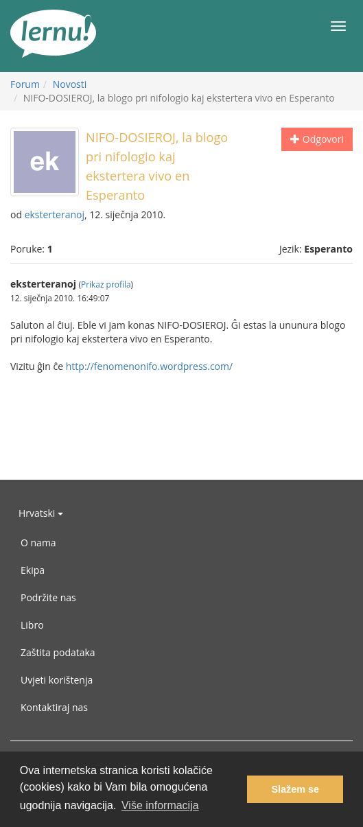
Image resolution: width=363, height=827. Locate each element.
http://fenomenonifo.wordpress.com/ (149, 366)
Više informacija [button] (160, 805)
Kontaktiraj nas (54, 707)
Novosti (70, 84)
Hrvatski (41, 513)
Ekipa (33, 569)
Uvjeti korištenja (57, 679)
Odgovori (317, 138)
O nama (38, 542)
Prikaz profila (105, 284)
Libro (32, 624)
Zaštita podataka (58, 652)
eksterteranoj (54, 214)
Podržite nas (48, 597)
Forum (25, 84)
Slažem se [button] (295, 789)
